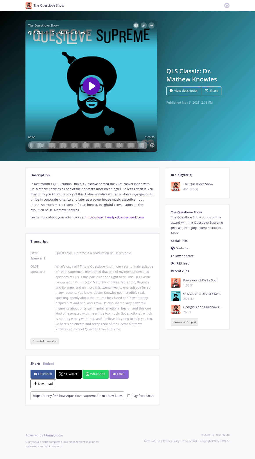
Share (211, 90)
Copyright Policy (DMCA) (215, 441)
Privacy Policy (171, 441)
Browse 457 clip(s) (184, 322)
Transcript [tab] (39, 241)
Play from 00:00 (140, 396)
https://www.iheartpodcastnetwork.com (115, 217)
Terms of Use (152, 441)
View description (184, 90)
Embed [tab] (48, 363)
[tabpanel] (92, 200)
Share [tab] (35, 363)
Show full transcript (44, 341)
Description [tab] (40, 175)
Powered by (44, 435)
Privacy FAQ (189, 441)
